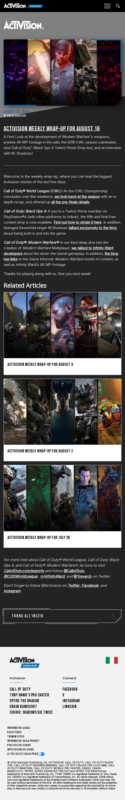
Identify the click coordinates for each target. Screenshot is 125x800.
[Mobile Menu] (107, 6)
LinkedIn (69, 706)
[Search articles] (118, 6)
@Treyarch (83, 576)
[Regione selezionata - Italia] (112, 660)
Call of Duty (20, 689)
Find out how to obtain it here (77, 222)
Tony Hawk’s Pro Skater (29, 695)
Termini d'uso (15, 736)
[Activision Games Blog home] (25, 662)
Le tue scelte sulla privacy (24, 754)
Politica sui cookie (19, 745)
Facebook (70, 689)
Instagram (71, 700)
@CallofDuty (74, 571)
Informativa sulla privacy (23, 741)
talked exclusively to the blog (93, 227)
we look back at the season (77, 196)
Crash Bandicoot (23, 706)
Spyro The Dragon (24, 700)
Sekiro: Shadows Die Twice (31, 712)
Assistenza (14, 732)
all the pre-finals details (70, 202)
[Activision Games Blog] (23, 6)
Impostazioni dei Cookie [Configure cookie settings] (20, 749)
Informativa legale (18, 728)
